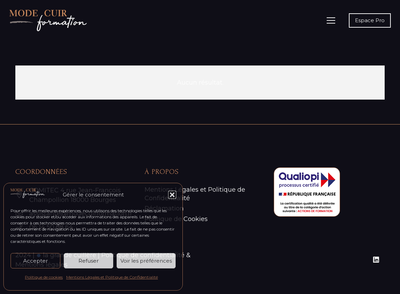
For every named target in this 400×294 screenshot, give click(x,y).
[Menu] (331, 20)
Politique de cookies (44, 277)
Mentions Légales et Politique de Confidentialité (112, 277)
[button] (172, 194)
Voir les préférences (146, 261)
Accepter (35, 261)
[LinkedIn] (376, 259)
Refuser (88, 261)
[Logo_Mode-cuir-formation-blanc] (48, 20)
